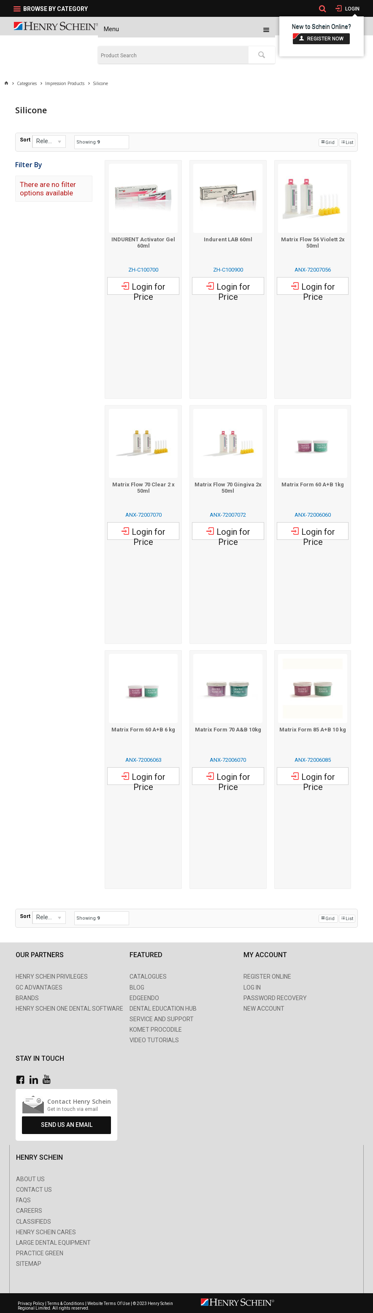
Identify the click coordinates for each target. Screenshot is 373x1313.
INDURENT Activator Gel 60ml (143, 242)
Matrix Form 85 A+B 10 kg (312, 729)
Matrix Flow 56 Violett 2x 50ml (313, 242)
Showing (88, 142)
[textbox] (173, 55)
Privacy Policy (31, 1303)
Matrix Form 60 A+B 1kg (312, 484)
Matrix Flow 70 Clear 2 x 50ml (143, 487)
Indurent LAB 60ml (228, 239)
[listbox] (49, 141)
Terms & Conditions (65, 1303)
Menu (111, 29)
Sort (25, 140)
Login (351, 9)
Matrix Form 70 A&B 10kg (228, 729)
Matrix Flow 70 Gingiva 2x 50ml (228, 487)
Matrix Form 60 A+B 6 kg (143, 729)
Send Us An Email (66, 1124)
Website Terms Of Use (108, 1303)
